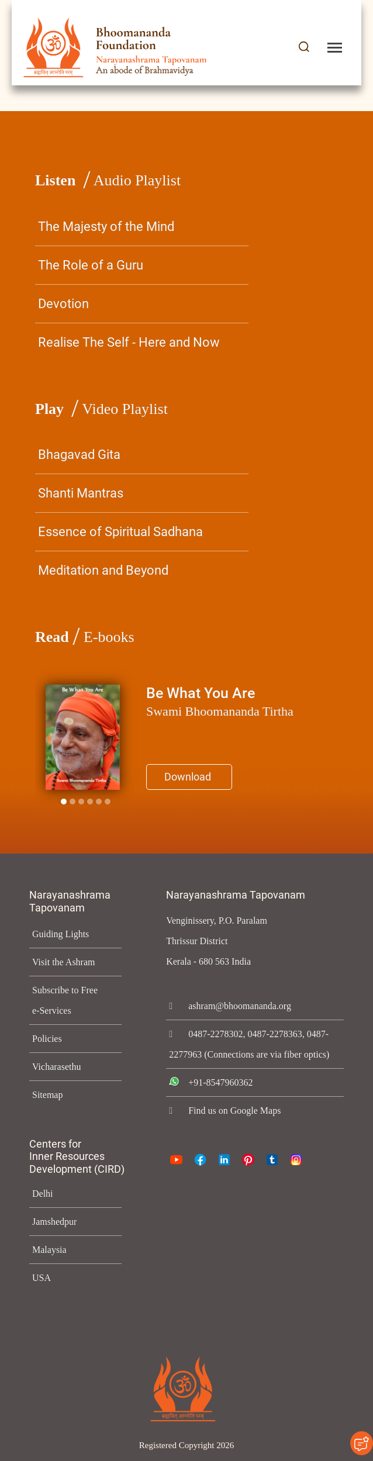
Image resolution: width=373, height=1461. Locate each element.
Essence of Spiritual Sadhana (120, 531)
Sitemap (48, 1094)
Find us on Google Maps (237, 1131)
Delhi (41, 1193)
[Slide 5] (107, 801)
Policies (47, 1038)
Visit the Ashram (65, 962)
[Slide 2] (81, 801)
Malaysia (49, 1249)
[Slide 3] (90, 801)
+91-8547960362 (224, 1102)
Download (187, 777)
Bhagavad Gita (79, 454)
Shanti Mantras (80, 493)
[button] (304, 47)
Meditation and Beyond (103, 570)
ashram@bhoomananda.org (245, 1005)
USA (41, 1277)
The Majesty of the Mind (106, 226)
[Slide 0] (64, 801)
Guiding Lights (61, 934)
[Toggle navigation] (335, 47)
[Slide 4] (99, 801)
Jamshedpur (58, 1221)
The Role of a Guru (90, 265)
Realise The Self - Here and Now (129, 342)
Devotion (63, 303)
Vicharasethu (58, 1066)
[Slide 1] (72, 801)
